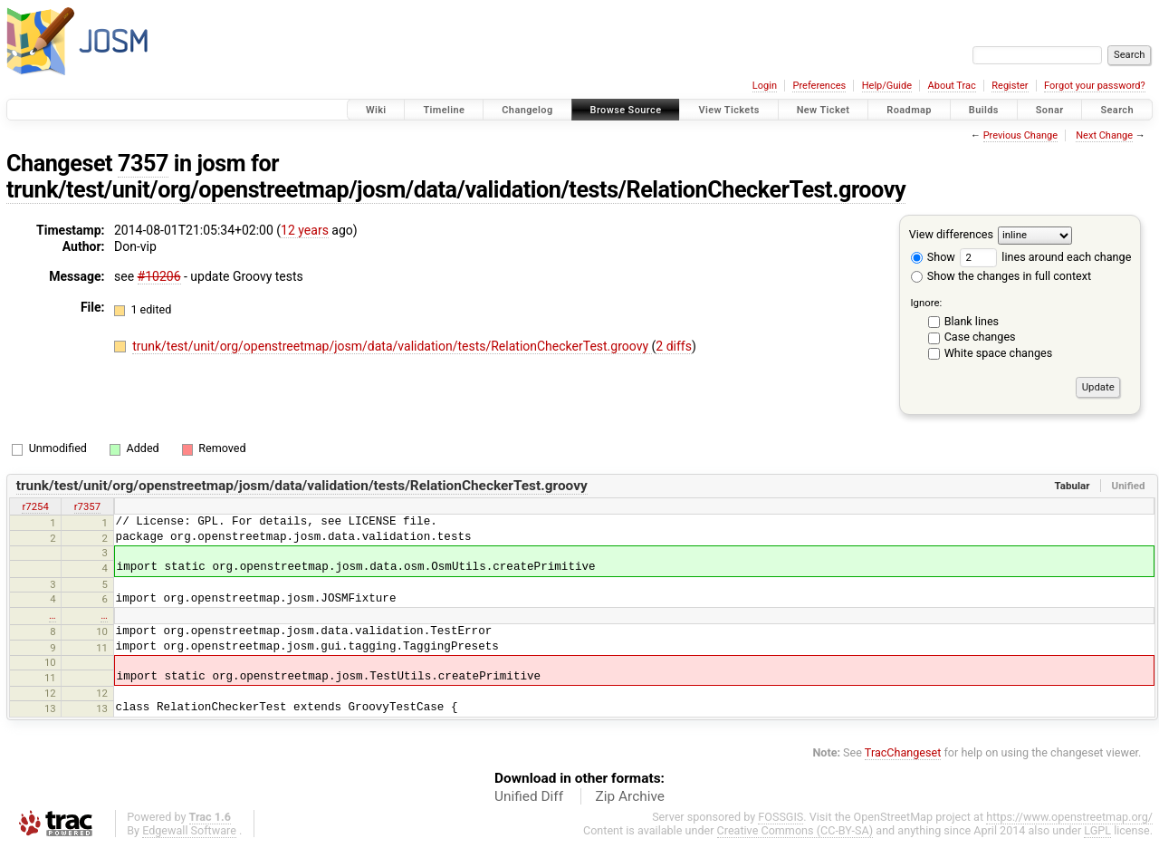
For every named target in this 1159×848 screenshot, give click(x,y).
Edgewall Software (189, 830)
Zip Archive (630, 796)
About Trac (952, 86)
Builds (984, 110)
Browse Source (626, 110)
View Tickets (728, 110)
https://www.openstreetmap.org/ (1069, 817)
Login (764, 86)
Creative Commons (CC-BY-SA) (795, 830)
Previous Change (1020, 135)
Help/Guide (887, 86)
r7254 (35, 506)
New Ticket (823, 110)
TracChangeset (903, 752)
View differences (951, 234)
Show (933, 257)
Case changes (980, 336)
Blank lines (971, 321)
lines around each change (1045, 257)
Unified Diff (528, 796)
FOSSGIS (780, 817)
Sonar (1050, 110)
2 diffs (674, 346)
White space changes (998, 353)
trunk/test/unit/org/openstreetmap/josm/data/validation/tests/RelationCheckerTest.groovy (455, 190)
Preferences (819, 86)
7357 (143, 163)
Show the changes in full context (1001, 276)
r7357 (87, 506)
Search (1117, 110)
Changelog (527, 110)
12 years (305, 230)
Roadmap (909, 110)
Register (1009, 86)
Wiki (376, 110)
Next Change (1104, 135)
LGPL (1097, 830)
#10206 (159, 276)
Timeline (444, 110)
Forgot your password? (1094, 86)
